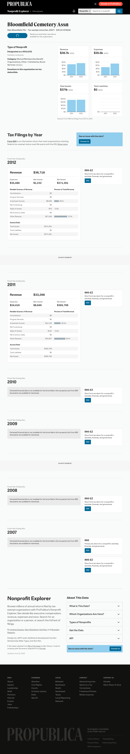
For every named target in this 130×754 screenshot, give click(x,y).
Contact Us (84, 141)
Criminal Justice (38, 691)
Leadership (12, 688)
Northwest (60, 685)
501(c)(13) (27, 51)
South (58, 688)
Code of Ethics (93, 739)
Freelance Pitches (87, 691)
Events (10, 701)
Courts (34, 688)
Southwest (60, 691)
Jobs (9, 704)
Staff (9, 691)
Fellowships (12, 707)
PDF (88, 181)
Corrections (85, 688)
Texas (58, 694)
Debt (33, 694)
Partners (11, 694)
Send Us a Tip (85, 685)
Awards (10, 698)
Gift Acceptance (94, 746)
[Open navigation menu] (95, 4)
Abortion (35, 681)
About (10, 681)
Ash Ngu (43, 629)
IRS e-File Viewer (34, 646)
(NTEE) (19, 65)
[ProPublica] (19, 4)
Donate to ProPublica (111, 4)
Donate (106, 681)
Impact (10, 685)
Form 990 (12, 141)
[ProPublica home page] (45, 734)
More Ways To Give (112, 685)
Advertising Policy (109, 743)
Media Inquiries (86, 694)
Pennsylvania (37, 11)
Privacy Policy (93, 743)
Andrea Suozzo (17, 629)
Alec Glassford (31, 629)
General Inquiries (87, 681)
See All (34, 698)
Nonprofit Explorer (18, 11)
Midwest (59, 681)
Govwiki (42, 648)
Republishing (108, 739)
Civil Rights (36, 685)
